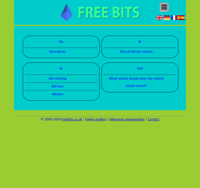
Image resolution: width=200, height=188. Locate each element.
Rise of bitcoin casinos (136, 51)
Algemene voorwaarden (127, 119)
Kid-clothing (57, 78)
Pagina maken (95, 119)
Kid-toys (58, 86)
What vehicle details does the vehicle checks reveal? (136, 82)
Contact (153, 119)
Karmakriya (57, 51)
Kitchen (57, 94)
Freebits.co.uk (71, 119)
